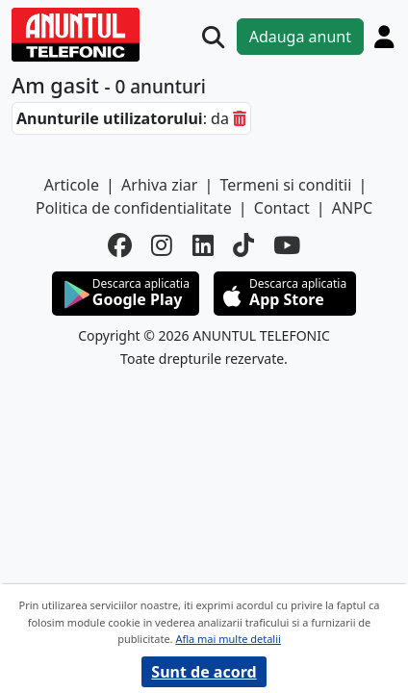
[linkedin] (203, 245)
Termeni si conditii (286, 184)
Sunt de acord (203, 671)
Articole (71, 184)
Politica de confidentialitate (134, 207)
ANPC (352, 207)
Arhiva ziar (159, 184)
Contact (282, 207)
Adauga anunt (300, 36)
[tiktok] (243, 245)
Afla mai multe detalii (227, 638)
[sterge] (239, 118)
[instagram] (161, 245)
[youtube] (286, 245)
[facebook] (120, 245)
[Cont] (384, 36)
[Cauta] (213, 37)
